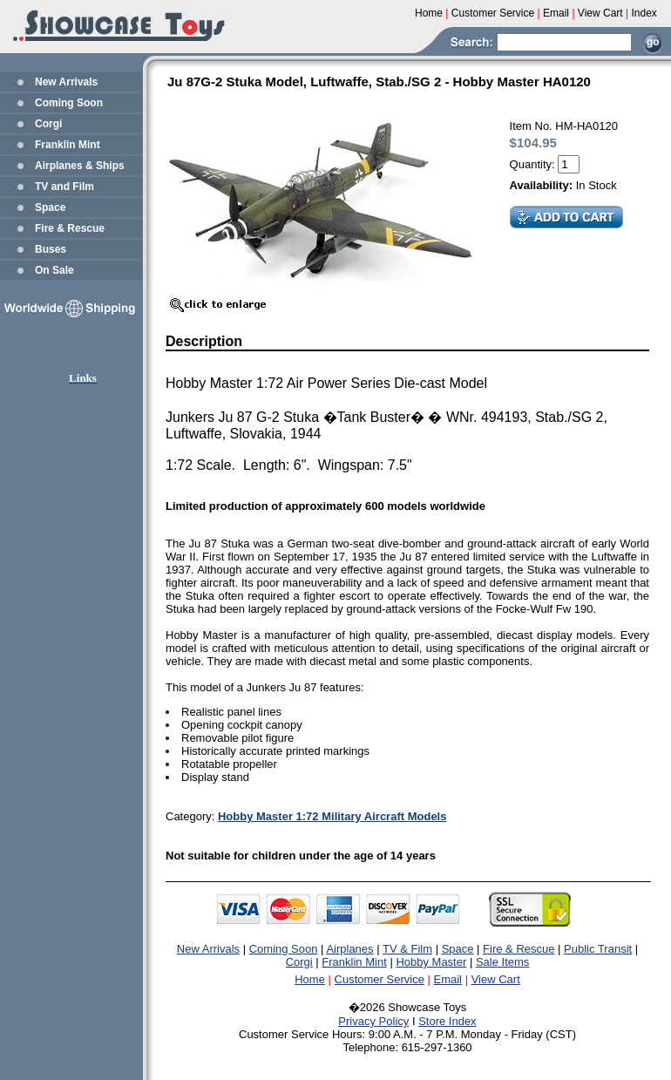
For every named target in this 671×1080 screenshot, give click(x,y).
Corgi (48, 124)
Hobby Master (431, 961)
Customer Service (379, 979)
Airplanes (349, 948)
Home (310, 979)
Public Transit (598, 948)
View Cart (495, 979)
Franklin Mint (67, 145)
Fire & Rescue (70, 228)
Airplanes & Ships (80, 166)
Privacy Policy (373, 1021)
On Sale (54, 270)
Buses (50, 249)
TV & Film (407, 948)
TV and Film (64, 186)
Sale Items (502, 961)
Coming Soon (69, 103)
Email (448, 979)
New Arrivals (66, 82)
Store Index (447, 1021)
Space (50, 207)
